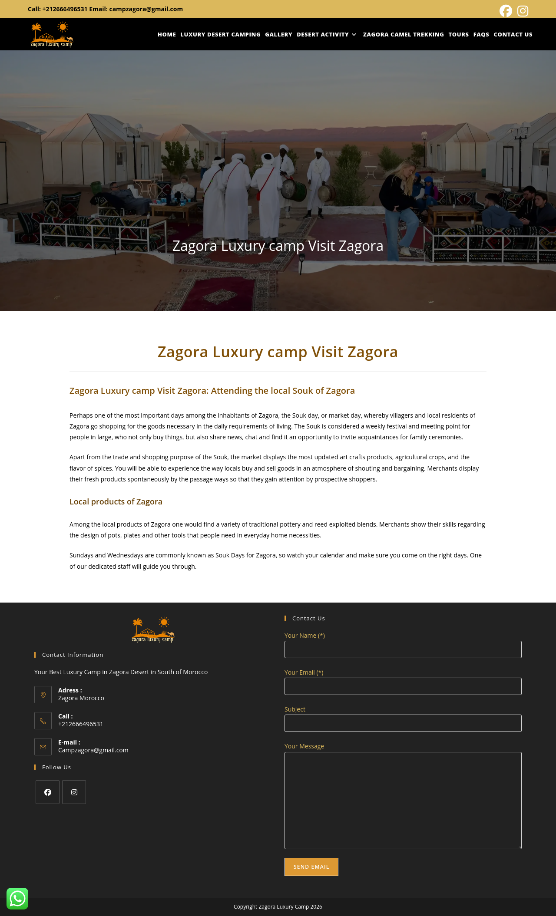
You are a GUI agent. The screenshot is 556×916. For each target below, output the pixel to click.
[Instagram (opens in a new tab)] (521, 11)
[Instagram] (74, 792)
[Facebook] (48, 792)
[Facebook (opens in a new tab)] (506, 11)
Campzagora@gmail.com (93, 750)
